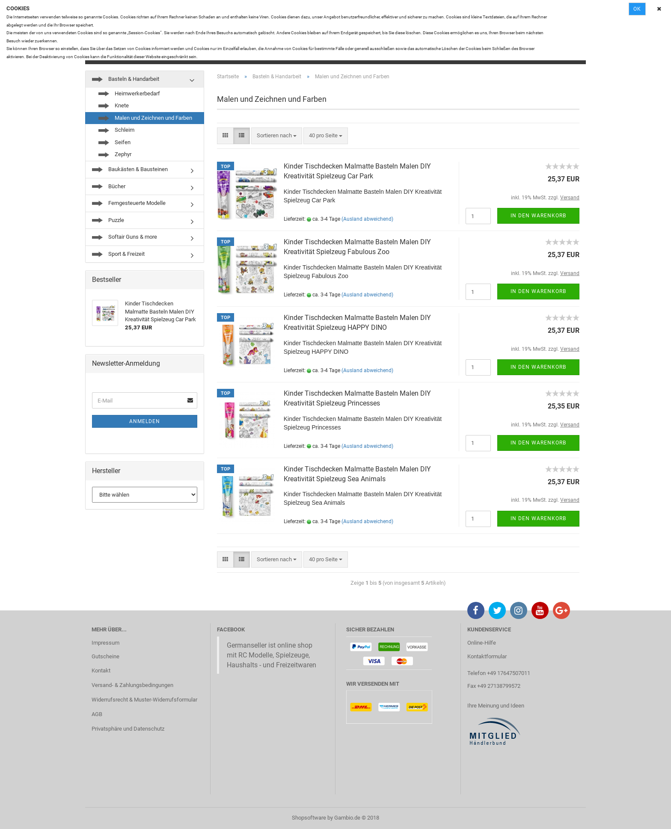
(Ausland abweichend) (367, 219)
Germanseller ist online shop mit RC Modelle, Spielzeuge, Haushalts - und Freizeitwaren (271, 655)
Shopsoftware (309, 817)
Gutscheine (105, 656)
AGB (97, 714)
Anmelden (144, 421)
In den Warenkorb (538, 216)
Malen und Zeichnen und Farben (145, 118)
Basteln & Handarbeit (125, 79)
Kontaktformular (487, 656)
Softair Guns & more (124, 237)
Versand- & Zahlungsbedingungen (132, 685)
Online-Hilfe (481, 643)
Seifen (114, 142)
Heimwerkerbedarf (129, 93)
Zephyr (114, 154)
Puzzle (108, 220)
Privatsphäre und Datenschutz (128, 728)
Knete (113, 105)
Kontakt (101, 670)
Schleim (116, 130)
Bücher (108, 186)
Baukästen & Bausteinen (130, 169)
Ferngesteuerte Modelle (129, 203)
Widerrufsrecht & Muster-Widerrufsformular (144, 699)
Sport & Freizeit (118, 254)
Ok (637, 9)
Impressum (105, 643)
